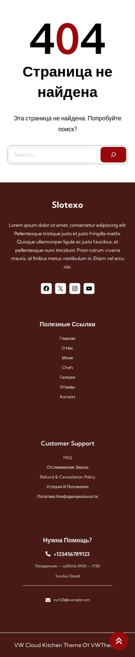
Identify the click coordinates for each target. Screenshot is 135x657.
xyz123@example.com (71, 594)
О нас (67, 350)
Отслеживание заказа (67, 468)
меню (67, 358)
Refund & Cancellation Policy (67, 476)
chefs (67, 366)
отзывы (67, 382)
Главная (67, 342)
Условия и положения (67, 483)
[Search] (112, 153)
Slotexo (67, 205)
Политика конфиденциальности (67, 491)
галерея (67, 374)
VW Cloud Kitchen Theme (47, 645)
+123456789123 (71, 556)
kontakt (67, 390)
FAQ (67, 459)
